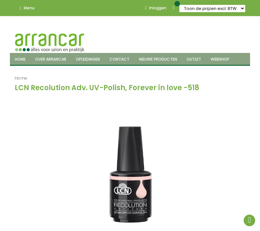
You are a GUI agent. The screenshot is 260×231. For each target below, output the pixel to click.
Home (21, 78)
